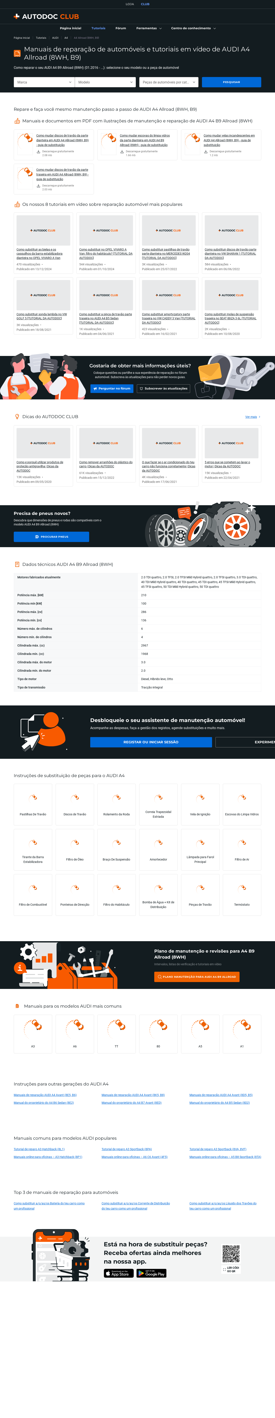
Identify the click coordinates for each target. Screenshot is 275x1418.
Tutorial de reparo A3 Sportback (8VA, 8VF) (217, 1149)
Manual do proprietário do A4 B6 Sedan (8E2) (44, 1103)
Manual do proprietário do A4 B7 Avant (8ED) (132, 1103)
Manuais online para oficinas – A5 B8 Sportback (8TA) (225, 1157)
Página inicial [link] (22, 37)
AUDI (55, 37)
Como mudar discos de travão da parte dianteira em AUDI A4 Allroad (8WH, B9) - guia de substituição (62, 140)
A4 (66, 37)
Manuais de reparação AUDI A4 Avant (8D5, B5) (221, 1095)
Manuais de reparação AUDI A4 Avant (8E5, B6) (45, 1095)
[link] (71, 28)
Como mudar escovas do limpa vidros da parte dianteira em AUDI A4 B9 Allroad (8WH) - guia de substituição (145, 140)
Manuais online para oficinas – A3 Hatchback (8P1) (48, 1157)
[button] (148, 28)
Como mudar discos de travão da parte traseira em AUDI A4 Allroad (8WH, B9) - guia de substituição (62, 174)
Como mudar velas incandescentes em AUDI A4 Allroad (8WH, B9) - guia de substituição (229, 140)
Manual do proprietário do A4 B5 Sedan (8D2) (219, 1103)
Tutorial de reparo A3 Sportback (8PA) (127, 1149)
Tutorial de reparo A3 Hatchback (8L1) (39, 1149)
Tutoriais (41, 37)
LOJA (130, 4)
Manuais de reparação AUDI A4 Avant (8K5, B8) (133, 1095)
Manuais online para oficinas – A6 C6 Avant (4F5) (135, 1157)
